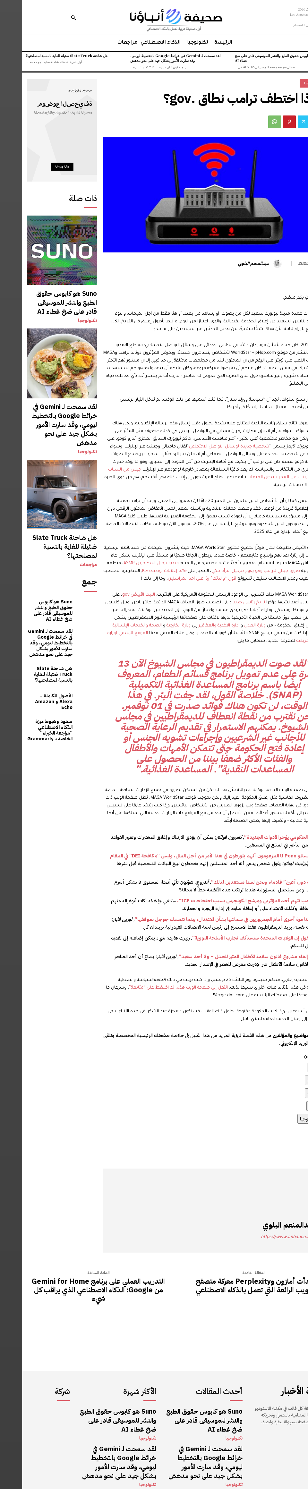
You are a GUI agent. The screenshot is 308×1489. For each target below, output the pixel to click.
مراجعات (67, 507)
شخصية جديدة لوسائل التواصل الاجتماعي (207, 446)
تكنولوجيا (66, 304)
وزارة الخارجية (156, 625)
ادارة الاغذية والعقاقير (196, 625)
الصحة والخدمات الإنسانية (115, 625)
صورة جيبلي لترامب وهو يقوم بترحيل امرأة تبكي (233, 571)
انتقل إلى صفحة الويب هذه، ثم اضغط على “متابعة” (156, 987)
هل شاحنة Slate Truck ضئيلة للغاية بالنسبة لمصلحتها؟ (44, 55)
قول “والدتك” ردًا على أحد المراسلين (180, 578)
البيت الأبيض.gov (116, 594)
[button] (51, 17)
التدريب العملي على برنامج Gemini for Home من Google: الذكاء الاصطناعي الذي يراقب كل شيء (76, 1290)
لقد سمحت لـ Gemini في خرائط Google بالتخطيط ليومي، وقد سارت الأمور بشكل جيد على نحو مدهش (153, 58)
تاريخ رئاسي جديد (227, 602)
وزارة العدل (233, 625)
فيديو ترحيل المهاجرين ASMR (129, 563)
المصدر (296, 1151)
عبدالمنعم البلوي (231, 264)
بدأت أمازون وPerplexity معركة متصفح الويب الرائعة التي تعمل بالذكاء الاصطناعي (232, 1285)
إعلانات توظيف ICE (142, 571)
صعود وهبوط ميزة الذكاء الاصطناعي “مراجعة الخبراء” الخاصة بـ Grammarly (28, 658)
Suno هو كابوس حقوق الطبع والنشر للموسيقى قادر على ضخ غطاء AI (258, 58)
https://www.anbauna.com (266, 1236)
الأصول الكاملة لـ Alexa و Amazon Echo (30, 631)
